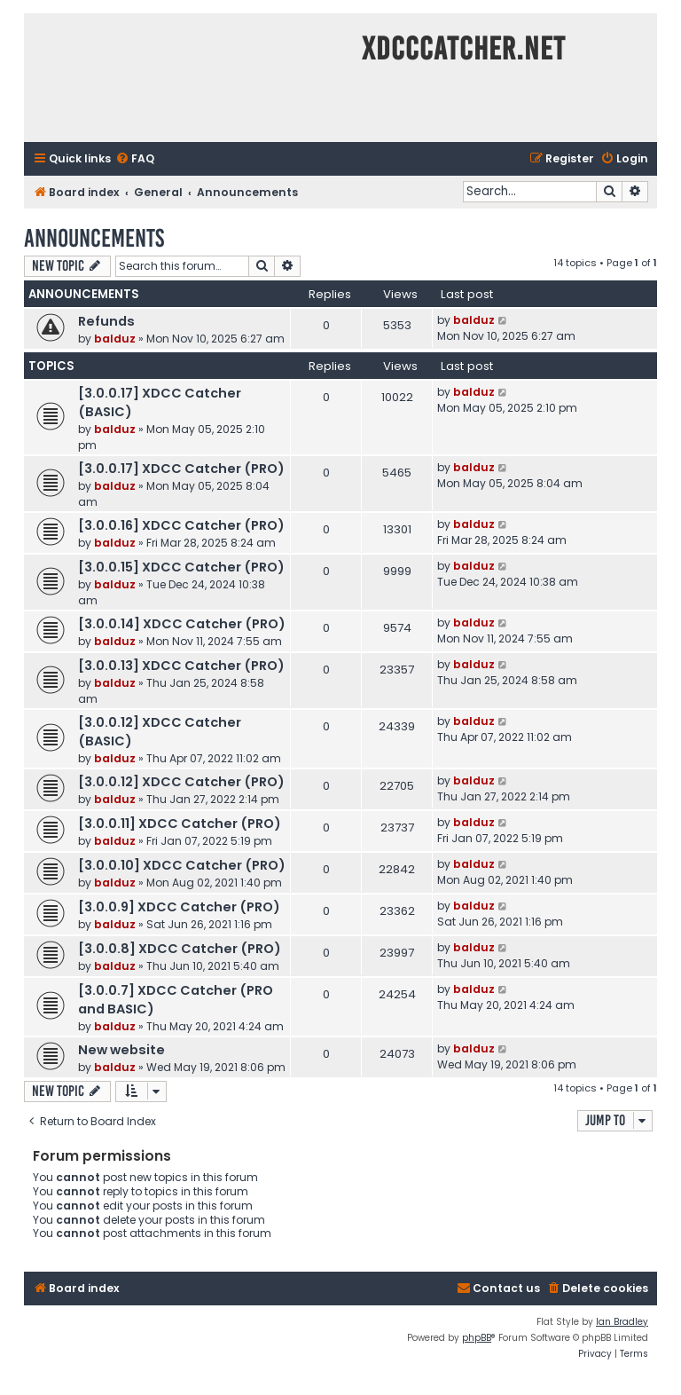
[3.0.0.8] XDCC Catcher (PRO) (179, 949)
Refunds (106, 321)
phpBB (476, 1337)
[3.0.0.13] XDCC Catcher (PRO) (181, 665)
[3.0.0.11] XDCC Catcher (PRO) (179, 823)
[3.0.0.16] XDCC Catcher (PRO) (181, 525)
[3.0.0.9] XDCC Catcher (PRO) (179, 907)
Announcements (94, 238)
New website (121, 1050)
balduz (115, 338)
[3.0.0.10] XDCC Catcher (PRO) (182, 865)
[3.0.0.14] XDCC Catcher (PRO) (182, 624)
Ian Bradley (622, 1321)
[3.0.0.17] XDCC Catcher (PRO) (181, 468)
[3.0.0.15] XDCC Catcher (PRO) (181, 567)
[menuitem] (134, 159)
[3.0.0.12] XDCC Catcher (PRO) (181, 782)
